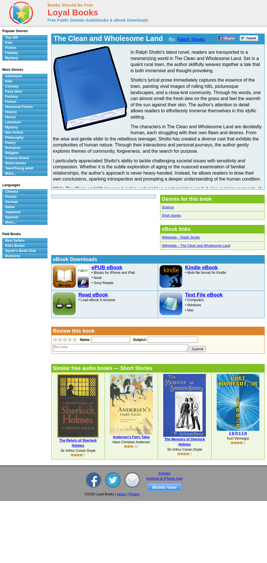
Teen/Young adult (19, 168)
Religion (11, 153)
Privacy (134, 494)
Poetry (10, 143)
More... (10, 173)
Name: (84, 340)
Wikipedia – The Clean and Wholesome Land (196, 246)
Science (168, 207)
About (121, 494)
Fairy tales (13, 92)
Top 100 (11, 38)
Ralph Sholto (191, 39)
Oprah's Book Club (20, 251)
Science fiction (17, 158)
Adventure (13, 76)
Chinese (11, 192)
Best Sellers (15, 241)
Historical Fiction (19, 107)
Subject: (139, 340)
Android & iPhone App (164, 478)
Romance (12, 148)
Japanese (13, 212)
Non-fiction (14, 132)
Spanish (11, 217)
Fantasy (11, 53)
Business (12, 256)
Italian (10, 207)
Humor (10, 117)
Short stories (171, 216)
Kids (9, 43)
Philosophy (14, 138)
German (11, 202)
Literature (13, 122)
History (11, 112)
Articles (164, 473)
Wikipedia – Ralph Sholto (181, 237)
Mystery (11, 58)
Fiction (10, 48)
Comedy (11, 86)
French (10, 197)
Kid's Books (15, 246)
